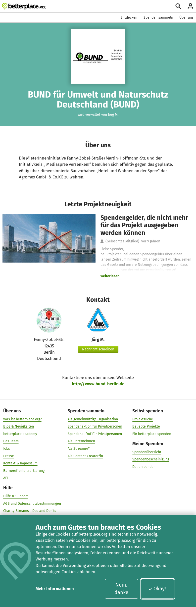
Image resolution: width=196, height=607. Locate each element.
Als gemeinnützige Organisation (93, 419)
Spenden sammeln (158, 17)
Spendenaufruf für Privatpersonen (95, 434)
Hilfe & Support (15, 496)
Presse (8, 456)
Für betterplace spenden (151, 434)
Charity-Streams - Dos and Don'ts (29, 510)
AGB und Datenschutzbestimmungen (32, 503)
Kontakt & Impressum (20, 463)
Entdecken (129, 17)
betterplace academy (20, 434)
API (5, 478)
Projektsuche (142, 419)
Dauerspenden (143, 466)
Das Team (11, 441)
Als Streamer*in (80, 448)
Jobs (6, 448)
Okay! (157, 589)
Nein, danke (121, 588)
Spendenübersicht (146, 452)
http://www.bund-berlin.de (98, 383)
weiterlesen (109, 276)
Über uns (186, 17)
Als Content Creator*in (85, 456)
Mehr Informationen (55, 588)
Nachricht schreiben (98, 349)
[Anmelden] (190, 6)
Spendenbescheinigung (150, 459)
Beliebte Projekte (146, 426)
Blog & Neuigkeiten (18, 426)
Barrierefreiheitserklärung (24, 470)
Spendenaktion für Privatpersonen (95, 426)
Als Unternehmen (81, 441)
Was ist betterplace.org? (22, 419)
